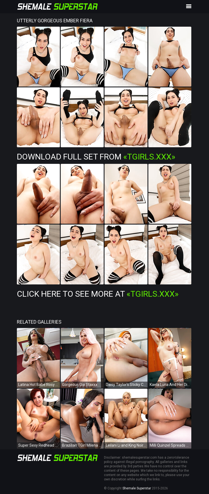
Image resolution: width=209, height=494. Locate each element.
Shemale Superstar (136, 488)
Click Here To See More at (98, 294)
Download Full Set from (96, 156)
